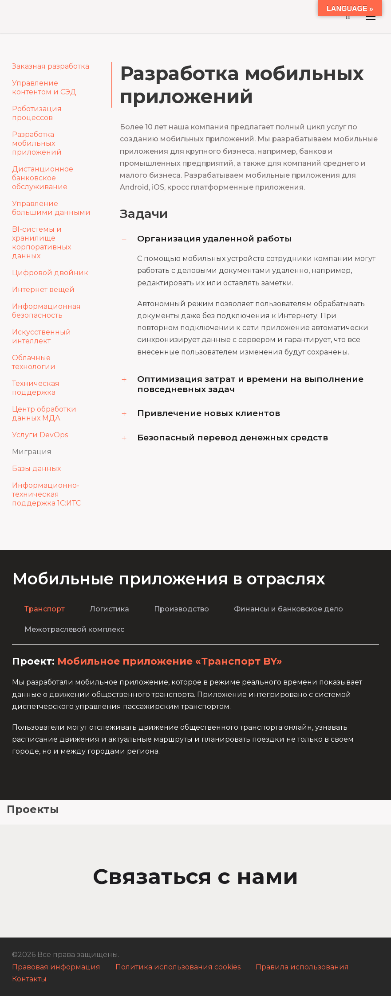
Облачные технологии (33, 362)
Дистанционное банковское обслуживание (42, 178)
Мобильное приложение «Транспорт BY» (169, 661)
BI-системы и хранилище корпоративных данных (41, 242)
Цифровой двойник (50, 272)
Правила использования (302, 967)
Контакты (29, 979)
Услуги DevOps (40, 435)
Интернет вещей (43, 289)
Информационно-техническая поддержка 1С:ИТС (46, 494)
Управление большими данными (51, 208)
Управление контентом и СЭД (44, 87)
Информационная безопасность (46, 310)
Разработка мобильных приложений (37, 143)
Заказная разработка (50, 66)
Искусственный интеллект (41, 336)
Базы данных (36, 468)
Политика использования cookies (178, 967)
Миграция (31, 451)
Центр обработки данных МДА (44, 413)
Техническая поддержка (35, 388)
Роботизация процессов (37, 113)
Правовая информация (56, 967)
